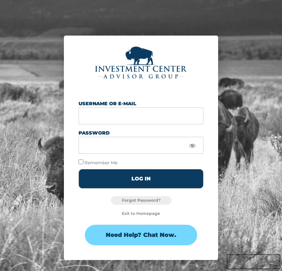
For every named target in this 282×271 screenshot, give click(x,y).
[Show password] (192, 146)
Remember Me (98, 162)
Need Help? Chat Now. (141, 234)
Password (94, 133)
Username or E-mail (107, 103)
